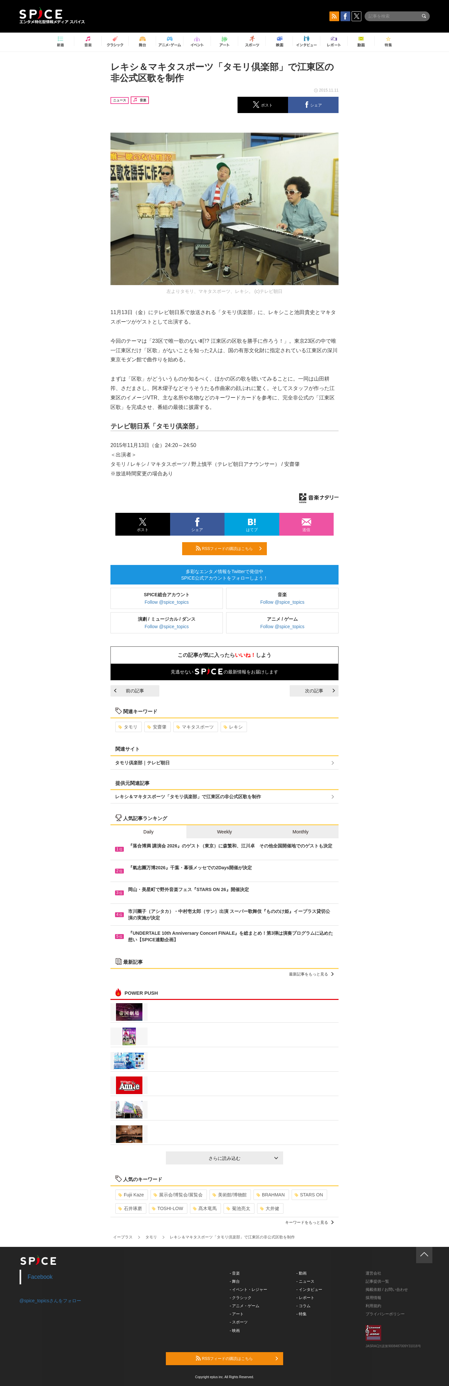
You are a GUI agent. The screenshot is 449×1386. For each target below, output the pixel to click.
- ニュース (305, 1281)
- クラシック (241, 1297)
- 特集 (302, 1314)
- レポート (305, 1297)
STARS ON (309, 1194)
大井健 (269, 1208)
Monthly (301, 831)
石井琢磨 (130, 1208)
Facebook (40, 1277)
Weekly (224, 831)
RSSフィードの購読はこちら (229, 548)
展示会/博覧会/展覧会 (178, 1194)
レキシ (233, 726)
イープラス (123, 1237)
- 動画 (302, 1273)
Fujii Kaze (131, 1194)
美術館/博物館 (229, 1194)
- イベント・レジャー (248, 1289)
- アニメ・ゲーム (244, 1306)
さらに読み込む (243, 1158)
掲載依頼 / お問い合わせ (387, 1289)
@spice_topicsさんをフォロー (50, 1300)
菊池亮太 (238, 1208)
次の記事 (320, 690)
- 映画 (235, 1330)
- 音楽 (235, 1273)
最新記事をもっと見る (311, 974)
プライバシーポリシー (385, 1314)
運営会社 (373, 1273)
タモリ (128, 726)
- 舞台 (235, 1281)
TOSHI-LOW (167, 1208)
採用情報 (373, 1297)
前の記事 (129, 690)
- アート (237, 1314)
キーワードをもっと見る (309, 1222)
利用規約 (373, 1306)
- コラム (304, 1306)
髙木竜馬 (205, 1208)
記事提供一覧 (377, 1281)
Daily (148, 831)
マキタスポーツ (195, 726)
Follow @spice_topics (167, 602)
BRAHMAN (270, 1194)
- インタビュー (309, 1289)
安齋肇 (157, 726)
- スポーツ (239, 1322)
